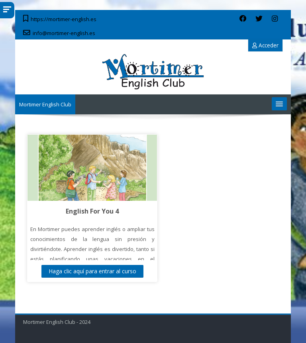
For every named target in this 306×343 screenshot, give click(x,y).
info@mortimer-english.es (64, 33)
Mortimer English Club (45, 104)
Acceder (265, 45)
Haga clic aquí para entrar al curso (92, 271)
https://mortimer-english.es (63, 19)
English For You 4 (92, 211)
